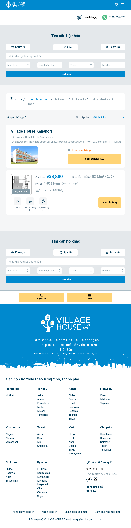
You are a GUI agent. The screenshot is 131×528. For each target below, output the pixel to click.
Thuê (81, 65)
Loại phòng (18, 65)
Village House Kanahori (31, 131)
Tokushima (12, 480)
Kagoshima (43, 472)
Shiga (72, 449)
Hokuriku (106, 388)
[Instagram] (95, 479)
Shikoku (11, 462)
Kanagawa (74, 407)
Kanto (73, 388)
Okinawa (42, 492)
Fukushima (43, 403)
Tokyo (72, 418)
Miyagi (41, 411)
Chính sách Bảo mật (76, 511)
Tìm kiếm (65, 74)
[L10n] (116, 4)
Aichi (40, 434)
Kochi (9, 476)
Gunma (72, 399)
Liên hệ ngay (91, 17)
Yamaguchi (106, 449)
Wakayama (75, 453)
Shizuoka (42, 445)
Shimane (105, 441)
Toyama (104, 403)
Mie (39, 441)
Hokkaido (12, 388)
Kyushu (42, 462)
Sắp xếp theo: (83, 117)
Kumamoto (43, 476)
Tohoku (42, 388)
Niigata (10, 438)
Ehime (9, 469)
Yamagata (42, 414)
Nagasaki (42, 484)
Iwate (40, 407)
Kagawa (10, 472)
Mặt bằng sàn (21, 191)
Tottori (103, 445)
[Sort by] (109, 117)
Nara (71, 441)
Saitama (73, 411)
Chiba (72, 395)
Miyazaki (42, 480)
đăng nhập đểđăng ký (94, 488)
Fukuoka (42, 469)
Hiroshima (106, 434)
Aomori (41, 399)
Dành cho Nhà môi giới (107, 511)
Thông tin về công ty (22, 511)
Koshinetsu (13, 427)
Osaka (72, 445)
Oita (39, 488)
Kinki (72, 427)
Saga (40, 496)
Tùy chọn (113, 65)
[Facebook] (89, 479)
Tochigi (73, 414)
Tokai (41, 427)
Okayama (105, 438)
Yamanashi (12, 441)
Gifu (39, 438)
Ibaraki (72, 403)
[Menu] (122, 4)
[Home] (65, 323)
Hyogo (72, 434)
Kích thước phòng (50, 65)
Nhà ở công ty (49, 511)
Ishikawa (105, 399)
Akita (40, 395)
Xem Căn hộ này (94, 158)
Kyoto (72, 438)
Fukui (103, 395)
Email (89, 298)
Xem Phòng (110, 202)
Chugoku (106, 427)
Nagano (10, 434)
